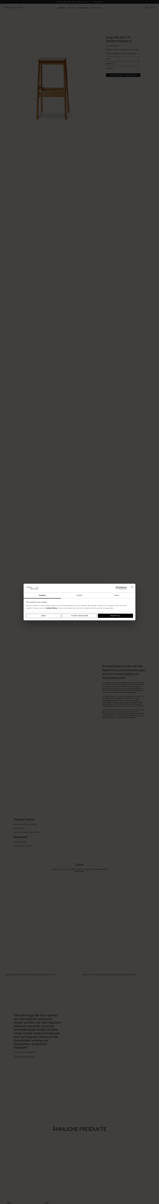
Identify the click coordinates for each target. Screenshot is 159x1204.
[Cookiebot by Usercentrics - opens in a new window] (116, 588)
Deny (43, 616)
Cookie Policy (51, 608)
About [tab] (116, 595)
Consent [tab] (42, 595)
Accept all (115, 616)
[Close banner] (132, 588)
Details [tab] (79, 595)
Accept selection (79, 616)
